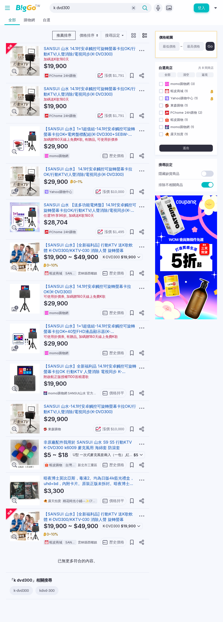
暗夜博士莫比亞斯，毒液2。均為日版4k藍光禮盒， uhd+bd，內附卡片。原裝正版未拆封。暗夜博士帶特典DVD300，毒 (89, 483)
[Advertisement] (186, 354)
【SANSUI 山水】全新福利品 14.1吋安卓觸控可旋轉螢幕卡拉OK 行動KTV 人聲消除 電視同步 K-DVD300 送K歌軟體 (90, 371)
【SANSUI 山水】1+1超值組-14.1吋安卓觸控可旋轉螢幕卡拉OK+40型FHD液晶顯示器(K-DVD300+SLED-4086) (89, 331)
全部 (167, 75)
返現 (205, 75)
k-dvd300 (21, 590)
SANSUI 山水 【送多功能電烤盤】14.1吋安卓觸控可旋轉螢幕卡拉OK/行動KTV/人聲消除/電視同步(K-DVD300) (90, 210)
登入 (201, 8)
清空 (186, 75)
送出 (186, 148)
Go (210, 46)
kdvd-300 (47, 590)
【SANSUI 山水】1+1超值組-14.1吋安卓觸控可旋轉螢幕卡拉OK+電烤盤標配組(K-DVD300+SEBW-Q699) (89, 134)
